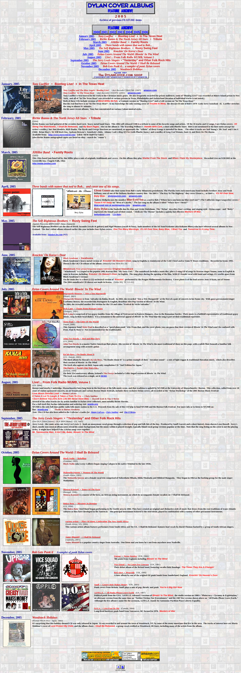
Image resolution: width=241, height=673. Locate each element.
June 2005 (103, 51)
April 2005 (95, 45)
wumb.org (93, 404)
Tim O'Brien (129, 412)
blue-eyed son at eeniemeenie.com (112, 205)
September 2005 (79, 60)
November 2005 (90, 66)
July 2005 (88, 54)
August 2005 (94, 57)
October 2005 (89, 63)
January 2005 (86, 36)
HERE (104, 376)
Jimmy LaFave (97, 412)
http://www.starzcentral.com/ (61, 134)
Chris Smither (112, 412)
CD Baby (117, 214)
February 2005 (87, 39)
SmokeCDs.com (55, 234)
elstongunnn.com (117, 196)
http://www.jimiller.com (44, 163)
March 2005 (100, 42)
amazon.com (150, 90)
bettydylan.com (102, 214)
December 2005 (107, 69)
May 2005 (89, 48)
